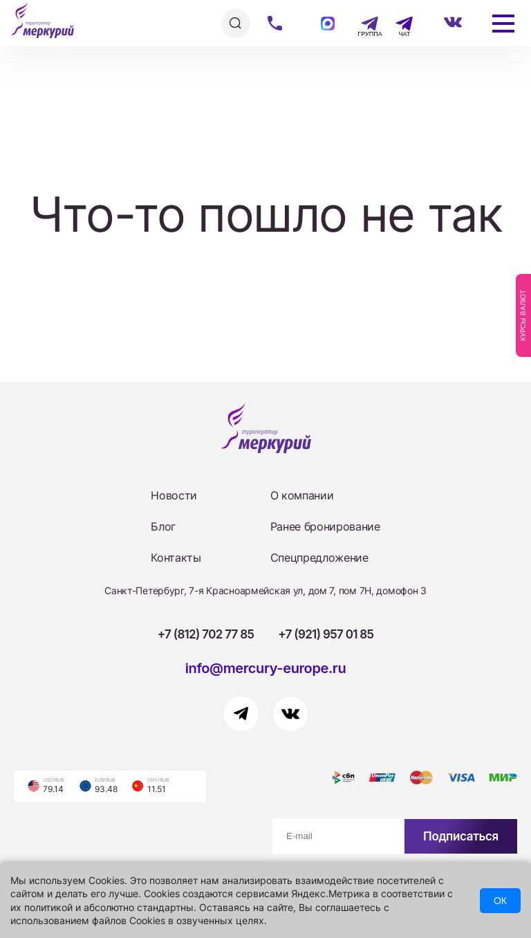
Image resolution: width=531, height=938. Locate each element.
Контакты (176, 557)
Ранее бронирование (325, 526)
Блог (163, 526)
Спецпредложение (319, 557)
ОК (500, 900)
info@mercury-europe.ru (265, 668)
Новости (174, 495)
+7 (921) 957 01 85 (325, 634)
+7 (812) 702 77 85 (206, 634)
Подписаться (461, 836)
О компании (302, 495)
